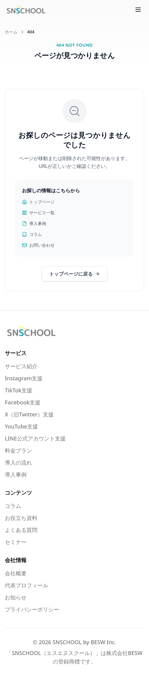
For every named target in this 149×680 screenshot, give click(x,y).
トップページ (38, 202)
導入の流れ (18, 462)
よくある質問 (21, 529)
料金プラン (18, 450)
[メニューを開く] (138, 10)
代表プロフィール (26, 585)
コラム (32, 234)
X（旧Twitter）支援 (29, 414)
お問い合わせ (38, 245)
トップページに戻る (74, 273)
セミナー (16, 542)
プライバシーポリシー (32, 609)
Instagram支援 (24, 378)
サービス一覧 (38, 212)
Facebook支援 (22, 402)
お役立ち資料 (21, 517)
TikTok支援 (18, 390)
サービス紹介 (21, 366)
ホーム (11, 32)
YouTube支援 (21, 426)
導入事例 (34, 223)
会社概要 (16, 573)
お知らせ (16, 597)
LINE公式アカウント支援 (35, 438)
